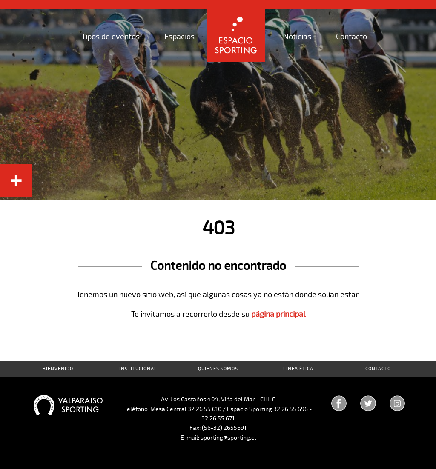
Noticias (297, 36)
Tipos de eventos (110, 36)
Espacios (179, 36)
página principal (278, 314)
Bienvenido (58, 369)
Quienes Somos (218, 369)
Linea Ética (298, 369)
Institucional (138, 369)
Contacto (351, 36)
